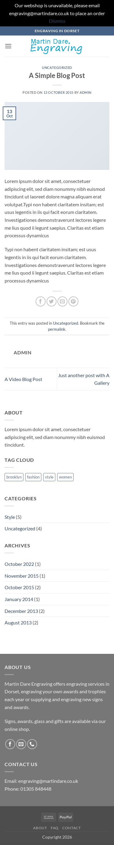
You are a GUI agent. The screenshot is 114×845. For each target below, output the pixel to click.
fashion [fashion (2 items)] (33, 477)
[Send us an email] (21, 744)
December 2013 (21, 611)
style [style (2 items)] (49, 477)
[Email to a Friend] (62, 301)
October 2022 (19, 564)
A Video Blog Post (23, 379)
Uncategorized (57, 67)
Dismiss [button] (57, 21)
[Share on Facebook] (41, 301)
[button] (8, 46)
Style (10, 517)
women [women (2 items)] (65, 477)
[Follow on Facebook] (10, 744)
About (40, 828)
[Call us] (32, 744)
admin (86, 92)
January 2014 (19, 599)
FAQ (55, 828)
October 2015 (19, 587)
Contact (71, 828)
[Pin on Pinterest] (73, 301)
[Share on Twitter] (52, 301)
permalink (56, 329)
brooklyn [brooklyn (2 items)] (14, 477)
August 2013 (18, 622)
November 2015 (22, 576)
